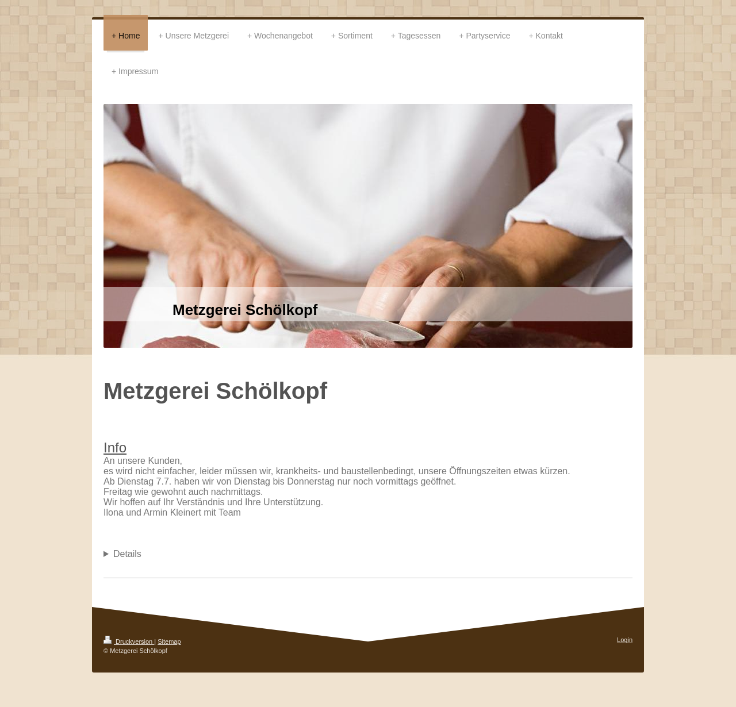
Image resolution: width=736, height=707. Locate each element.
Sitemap (169, 641)
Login (624, 639)
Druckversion (128, 641)
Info (114, 447)
